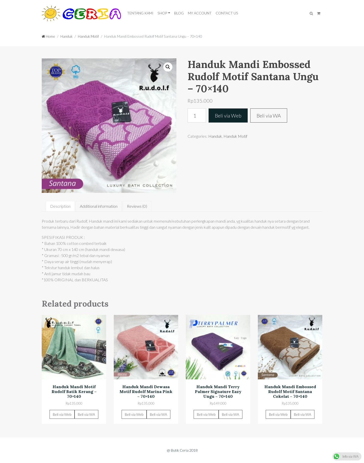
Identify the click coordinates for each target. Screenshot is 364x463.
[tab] (60, 206)
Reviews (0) (137, 206)
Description (60, 206)
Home (48, 36)
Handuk (66, 36)
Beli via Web (228, 115)
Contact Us (227, 13)
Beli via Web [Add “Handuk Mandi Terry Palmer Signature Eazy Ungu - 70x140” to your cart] (206, 414)
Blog (179, 13)
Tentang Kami (140, 13)
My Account (200, 13)
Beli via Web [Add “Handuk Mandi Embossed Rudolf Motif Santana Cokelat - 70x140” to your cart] (278, 414)
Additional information (99, 206)
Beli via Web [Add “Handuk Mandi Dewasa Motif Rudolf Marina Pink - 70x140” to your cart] (134, 414)
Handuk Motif (88, 36)
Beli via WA (269, 115)
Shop (162, 13)
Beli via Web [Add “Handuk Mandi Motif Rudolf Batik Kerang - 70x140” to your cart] (62, 414)
